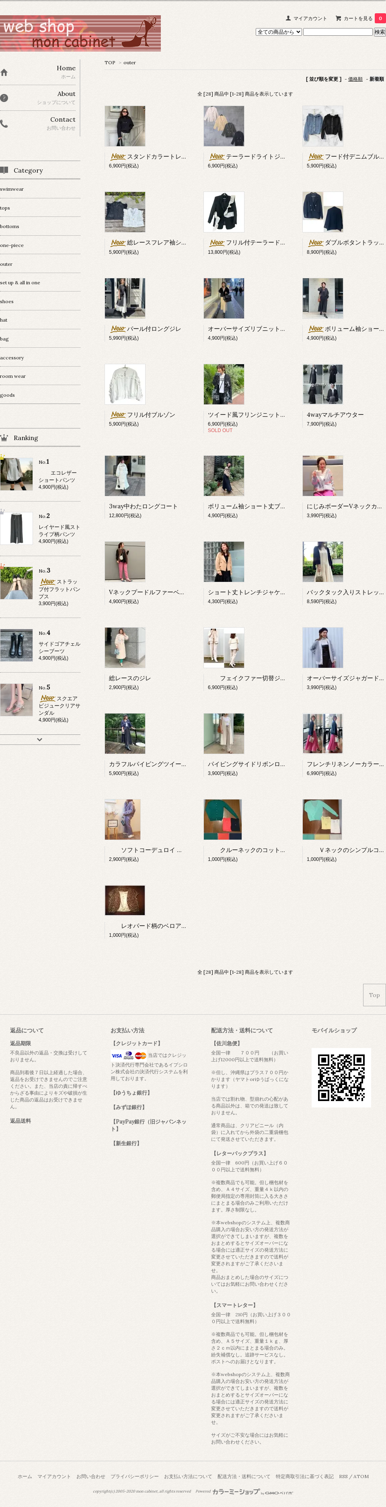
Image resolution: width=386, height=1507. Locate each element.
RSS (343, 1476)
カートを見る (365, 18)
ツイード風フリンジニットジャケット (259, 414)
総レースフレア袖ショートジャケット (169, 242)
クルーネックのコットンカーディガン (265, 850)
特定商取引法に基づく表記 (305, 1476)
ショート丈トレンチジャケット (250, 592)
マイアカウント (310, 18)
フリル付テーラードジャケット (259, 242)
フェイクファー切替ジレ (247, 678)
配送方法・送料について (244, 1476)
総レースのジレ (130, 678)
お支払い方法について (188, 1476)
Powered (244, 1491)
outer (129, 62)
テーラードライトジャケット (256, 156)
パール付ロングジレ (145, 328)
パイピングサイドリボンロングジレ (256, 764)
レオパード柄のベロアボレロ (157, 926)
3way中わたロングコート (143, 506)
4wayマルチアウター (335, 414)
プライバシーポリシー (135, 1476)
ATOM (361, 1476)
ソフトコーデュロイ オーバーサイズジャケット (179, 850)
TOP (110, 62)
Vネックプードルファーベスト (150, 592)
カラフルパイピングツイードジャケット (163, 764)
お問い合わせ (90, 1476)
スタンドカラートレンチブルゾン (163, 156)
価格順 (355, 79)
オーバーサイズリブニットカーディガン (262, 328)
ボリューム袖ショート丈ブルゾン (253, 506)
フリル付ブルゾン (142, 414)
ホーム (25, 1476)
